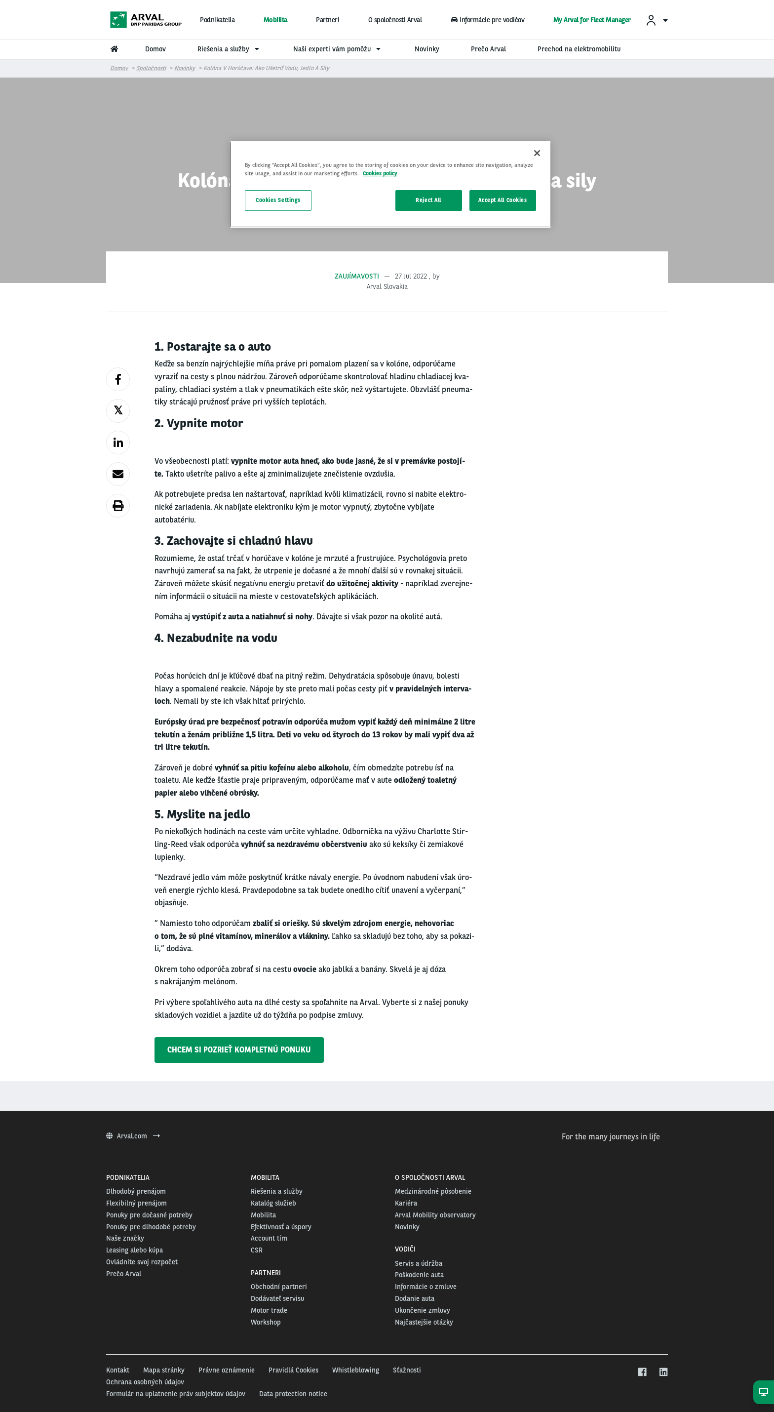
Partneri (327, 20)
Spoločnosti (151, 68)
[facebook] (642, 1372)
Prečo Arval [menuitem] (488, 49)
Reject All (428, 200)
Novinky (184, 68)
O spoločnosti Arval (395, 20)
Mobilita (275, 20)
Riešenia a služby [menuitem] (229, 49)
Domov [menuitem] (155, 49)
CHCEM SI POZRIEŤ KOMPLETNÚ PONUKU (239, 1049)
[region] (390, 184)
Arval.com (133, 1136)
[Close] (537, 153)
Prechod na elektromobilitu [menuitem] (579, 49)
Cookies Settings (278, 200)
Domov (119, 68)
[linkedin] (663, 1372)
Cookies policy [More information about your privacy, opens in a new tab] (380, 173)
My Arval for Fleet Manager (592, 20)
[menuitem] (656, 20)
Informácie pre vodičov (487, 20)
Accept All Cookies (502, 200)
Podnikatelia (217, 20)
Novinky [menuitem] (427, 49)
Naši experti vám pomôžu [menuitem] (338, 49)
